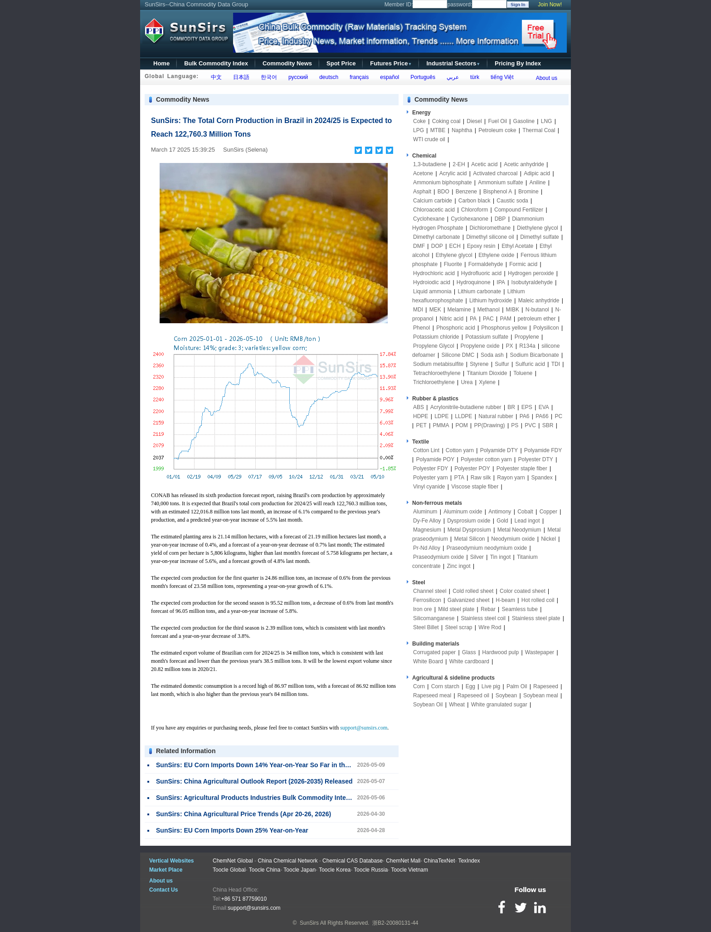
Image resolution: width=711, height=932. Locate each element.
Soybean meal (540, 695)
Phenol (421, 328)
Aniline (537, 182)
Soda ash (492, 355)
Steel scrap (458, 627)
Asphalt (422, 191)
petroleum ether (536, 319)
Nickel (548, 539)
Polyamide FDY (543, 450)
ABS (418, 407)
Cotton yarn (460, 450)
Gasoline (524, 121)
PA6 (525, 416)
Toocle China (264, 870)
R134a (527, 346)
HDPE (420, 416)
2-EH (459, 164)
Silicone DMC (458, 355)
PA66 (542, 416)
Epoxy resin (481, 246)
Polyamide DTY (499, 450)
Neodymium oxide (513, 539)
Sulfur (502, 364)
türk (473, 77)
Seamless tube (519, 609)
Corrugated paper (434, 652)
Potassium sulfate (486, 337)
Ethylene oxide (496, 255)
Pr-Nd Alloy (426, 548)
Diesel (474, 121)
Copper (548, 511)
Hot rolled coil (538, 600)
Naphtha (462, 130)
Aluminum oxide (462, 511)
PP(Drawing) (489, 425)
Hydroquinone (474, 282)
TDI (555, 364)
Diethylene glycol (537, 228)
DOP (437, 246)
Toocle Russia (371, 870)
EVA (544, 407)
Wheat (457, 704)
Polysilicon (546, 328)
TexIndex (469, 861)
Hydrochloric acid (434, 273)
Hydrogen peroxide (531, 273)
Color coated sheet (522, 591)
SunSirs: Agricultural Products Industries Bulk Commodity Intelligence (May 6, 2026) (283, 797)
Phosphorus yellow (504, 328)
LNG (546, 121)
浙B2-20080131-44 (395, 923)
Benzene (466, 191)
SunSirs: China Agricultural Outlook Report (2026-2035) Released (254, 781)
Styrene (479, 364)
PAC (488, 319)
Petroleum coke (497, 130)
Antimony (499, 511)
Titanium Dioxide (487, 373)
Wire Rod (489, 627)
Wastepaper (539, 652)
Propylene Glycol (433, 346)
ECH (455, 246)
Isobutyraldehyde (532, 282)
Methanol (488, 309)
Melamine (459, 309)
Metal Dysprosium (469, 530)
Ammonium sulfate (500, 182)
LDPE (441, 416)
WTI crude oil (429, 139)
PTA (459, 477)
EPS (526, 407)
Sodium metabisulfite (438, 364)
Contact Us (163, 890)
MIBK (512, 309)
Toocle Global (229, 870)
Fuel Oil (497, 121)
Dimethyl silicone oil (490, 237)
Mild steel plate (456, 609)
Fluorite (453, 264)
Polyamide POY (435, 459)
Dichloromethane (490, 228)
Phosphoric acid (455, 328)
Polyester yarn (430, 477)
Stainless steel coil (483, 618)
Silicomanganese (433, 618)
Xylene (487, 382)
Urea (466, 382)
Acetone (423, 173)
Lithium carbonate (479, 291)
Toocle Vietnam (409, 870)
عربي (451, 77)
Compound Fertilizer (518, 210)
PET (421, 425)
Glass (469, 652)
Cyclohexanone (469, 219)
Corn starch (445, 686)
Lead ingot (527, 521)
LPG (418, 130)
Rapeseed (545, 686)
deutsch (327, 77)
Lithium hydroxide (490, 300)
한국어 (267, 77)
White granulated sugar (499, 704)
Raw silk (481, 477)
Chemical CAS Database (352, 861)
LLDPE (463, 416)
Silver (477, 557)
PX (509, 346)
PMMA (441, 425)
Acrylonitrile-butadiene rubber (466, 407)
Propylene (527, 337)
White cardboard (469, 661)
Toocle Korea (335, 870)
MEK (435, 309)
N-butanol (537, 309)
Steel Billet (426, 627)
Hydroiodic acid (431, 282)
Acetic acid (484, 164)
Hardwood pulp (500, 652)
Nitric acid (452, 319)
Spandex (541, 477)
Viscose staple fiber (474, 486)
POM (461, 425)
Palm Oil (516, 686)
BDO (443, 191)
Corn (419, 686)
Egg (470, 686)
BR (511, 407)
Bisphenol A (497, 191)
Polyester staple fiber (522, 468)
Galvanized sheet (469, 600)
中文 (215, 77)
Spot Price (341, 63)
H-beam (505, 600)
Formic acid (523, 264)
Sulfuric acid (530, 364)
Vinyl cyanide (429, 486)
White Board (428, 661)
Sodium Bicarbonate (534, 355)
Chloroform (474, 210)
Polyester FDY (430, 468)
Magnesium (427, 530)
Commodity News (287, 63)
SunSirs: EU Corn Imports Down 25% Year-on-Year (232, 830)
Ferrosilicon (427, 600)
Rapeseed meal (432, 695)
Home (161, 63)
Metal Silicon (469, 539)
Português (421, 77)
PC (559, 416)
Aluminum (425, 511)
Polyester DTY (535, 459)
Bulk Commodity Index (216, 63)
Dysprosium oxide (468, 521)
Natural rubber (495, 416)
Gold (502, 521)
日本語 (239, 77)
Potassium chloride (436, 337)
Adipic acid (537, 173)
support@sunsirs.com (363, 728)
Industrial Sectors (453, 63)
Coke (419, 121)
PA (473, 319)
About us (546, 78)
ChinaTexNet (439, 861)
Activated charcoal (495, 173)
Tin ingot (500, 557)
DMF (419, 246)
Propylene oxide (480, 346)
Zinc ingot (459, 566)
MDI (418, 309)
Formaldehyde (485, 264)
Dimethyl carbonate (436, 237)
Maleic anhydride (539, 300)
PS (514, 425)
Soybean (506, 695)
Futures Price (391, 63)
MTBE (437, 130)
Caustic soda (512, 200)
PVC (530, 425)
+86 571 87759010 (244, 899)
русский (296, 77)
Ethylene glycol (454, 255)
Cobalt (525, 511)
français (358, 77)
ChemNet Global (233, 861)
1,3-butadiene (429, 164)
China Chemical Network (287, 861)
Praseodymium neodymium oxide (487, 548)
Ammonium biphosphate (442, 182)
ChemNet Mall (403, 861)
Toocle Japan (299, 870)
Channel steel (429, 591)
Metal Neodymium (519, 530)
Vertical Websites (171, 861)
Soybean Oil (428, 704)
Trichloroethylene (434, 382)
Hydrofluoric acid (481, 273)
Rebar (488, 609)
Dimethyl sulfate (539, 237)
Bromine (528, 191)
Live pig (491, 686)
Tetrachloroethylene (437, 373)
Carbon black (474, 200)
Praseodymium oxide (438, 557)
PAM (505, 319)
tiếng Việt (500, 77)
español (388, 77)
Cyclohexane (428, 219)
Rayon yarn (511, 477)
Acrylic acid (453, 173)
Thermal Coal (538, 130)
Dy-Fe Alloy (427, 521)
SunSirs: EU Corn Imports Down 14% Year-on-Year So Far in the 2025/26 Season (277, 765)
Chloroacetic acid (434, 210)
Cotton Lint (426, 450)
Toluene (522, 373)
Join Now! (550, 4)
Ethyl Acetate (517, 246)
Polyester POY (472, 468)
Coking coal (446, 121)
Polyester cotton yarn (486, 459)
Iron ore (422, 609)
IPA (501, 282)
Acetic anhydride (524, 164)
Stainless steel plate (536, 618)
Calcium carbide (432, 200)
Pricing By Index (518, 63)
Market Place (165, 870)
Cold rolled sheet (473, 591)
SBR (548, 425)
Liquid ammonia (432, 291)
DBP (500, 219)
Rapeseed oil (473, 695)
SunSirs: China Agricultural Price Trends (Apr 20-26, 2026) (243, 814)
